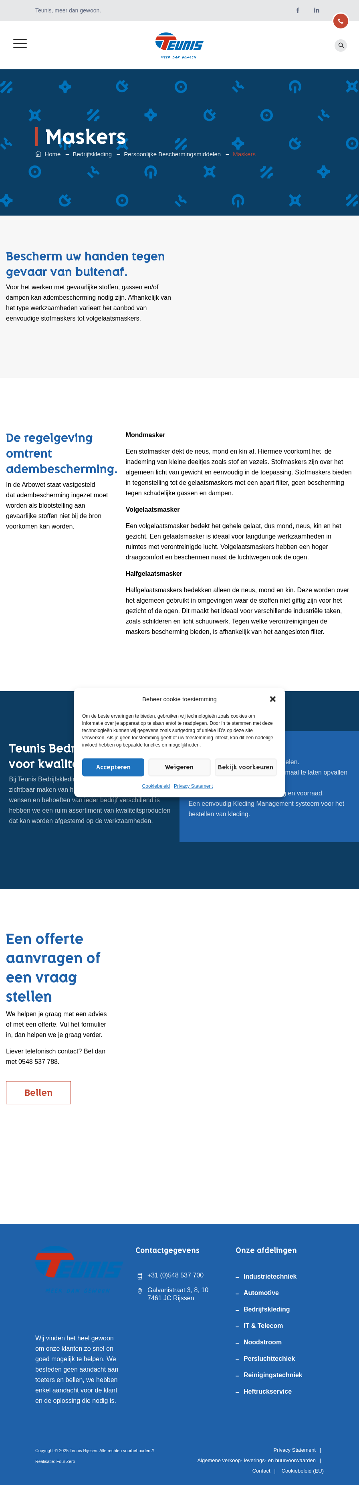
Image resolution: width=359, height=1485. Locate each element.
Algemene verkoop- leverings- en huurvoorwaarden (256, 1460)
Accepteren (111, 767)
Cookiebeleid (156, 786)
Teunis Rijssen (83, 1450)
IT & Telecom (263, 1325)
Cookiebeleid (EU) (303, 1471)
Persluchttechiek (269, 1358)
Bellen (38, 1093)
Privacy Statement (193, 786)
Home (48, 154)
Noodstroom (263, 1342)
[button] (273, 699)
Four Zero (65, 1461)
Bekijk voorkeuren (241, 767)
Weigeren (174, 767)
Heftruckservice (268, 1391)
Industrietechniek (270, 1276)
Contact (261, 1471)
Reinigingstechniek (273, 1375)
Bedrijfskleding (267, 1309)
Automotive (261, 1292)
